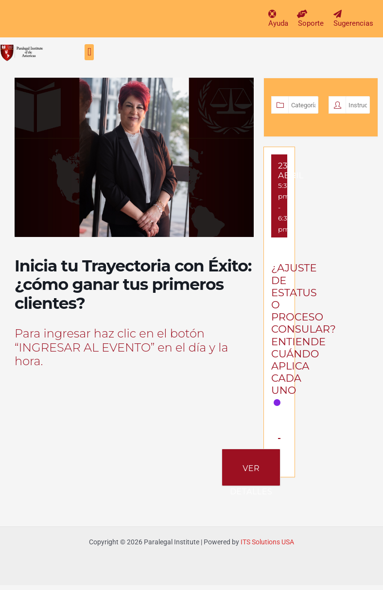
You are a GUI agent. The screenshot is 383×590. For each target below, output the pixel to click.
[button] (89, 52)
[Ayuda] (272, 14)
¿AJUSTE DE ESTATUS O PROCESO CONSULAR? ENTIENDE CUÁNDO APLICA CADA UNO (303, 329)
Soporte (311, 23)
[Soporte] (302, 14)
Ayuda (278, 23)
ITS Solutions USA (267, 542)
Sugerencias (353, 23)
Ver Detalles (251, 475)
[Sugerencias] (337, 14)
